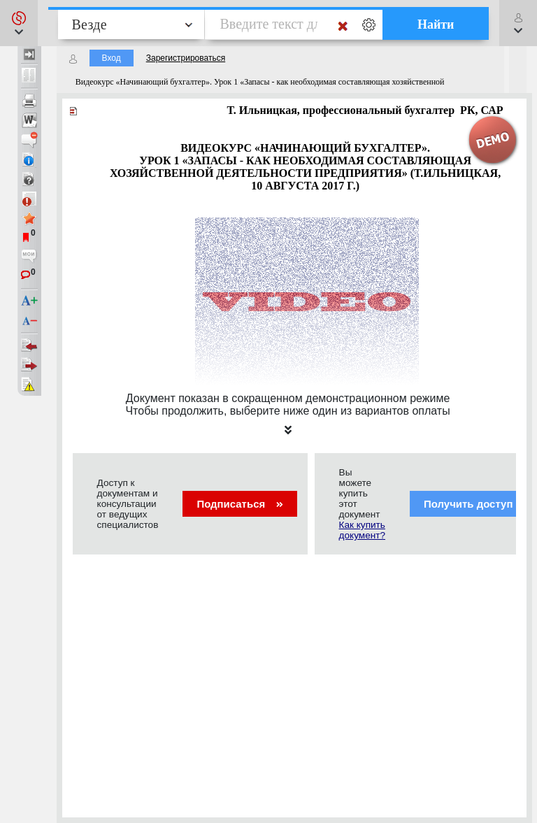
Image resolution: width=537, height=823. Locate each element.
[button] (19, 23)
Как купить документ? (362, 530)
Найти (435, 24)
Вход (111, 58)
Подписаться (239, 504)
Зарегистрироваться (185, 58)
